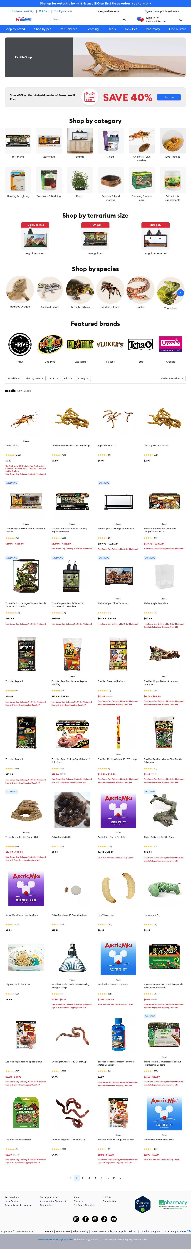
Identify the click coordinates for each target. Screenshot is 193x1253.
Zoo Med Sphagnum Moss (18, 1139)
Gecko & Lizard (50, 306)
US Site (107, 1197)
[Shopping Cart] (185, 21)
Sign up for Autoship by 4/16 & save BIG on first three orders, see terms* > (95, 3)
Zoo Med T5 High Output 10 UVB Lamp (117, 759)
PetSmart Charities (84, 1205)
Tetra (140, 361)
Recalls (49, 1231)
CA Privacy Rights (150, 1231)
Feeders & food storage (111, 198)
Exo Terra (80, 361)
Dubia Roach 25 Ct (61, 837)
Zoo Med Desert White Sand (112, 681)
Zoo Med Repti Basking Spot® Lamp (23, 1061)
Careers (78, 1201)
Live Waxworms (106, 915)
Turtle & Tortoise (80, 306)
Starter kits (48, 156)
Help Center (11, 1201)
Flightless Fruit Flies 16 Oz (17, 984)
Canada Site (110, 1201)
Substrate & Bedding (49, 196)
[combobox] (89, 19)
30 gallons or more (155, 253)
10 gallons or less (35, 253)
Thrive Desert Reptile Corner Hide (22, 837)
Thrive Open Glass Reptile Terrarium (116, 528)
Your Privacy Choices (176, 1231)
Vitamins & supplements (172, 198)
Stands (80, 156)
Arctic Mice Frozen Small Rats (112, 837)
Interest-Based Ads (101, 1231)
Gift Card (44, 11)
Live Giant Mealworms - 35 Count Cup (71, 445)
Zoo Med (50, 361)
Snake (140, 306)
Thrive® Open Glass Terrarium (113, 603)
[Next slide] (180, 292)
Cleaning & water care (142, 198)
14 (114, 1178)
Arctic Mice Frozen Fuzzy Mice (113, 984)
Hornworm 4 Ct (151, 915)
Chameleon (170, 308)
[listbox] (95, 238)
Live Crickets (12, 445)
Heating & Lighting (18, 196)
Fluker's (110, 361)
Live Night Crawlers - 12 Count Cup (69, 1061)
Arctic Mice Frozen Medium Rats (21, 915)
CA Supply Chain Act (126, 1231)
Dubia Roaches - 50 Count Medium (69, 915)
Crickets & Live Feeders (142, 158)
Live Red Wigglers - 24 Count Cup (68, 1139)
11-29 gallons (95, 253)
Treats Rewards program (18, 1205)
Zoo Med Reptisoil (14, 681)
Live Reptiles (172, 156)
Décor (79, 196)
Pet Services (12, 1197)
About (77, 1197)
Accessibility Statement (53, 1201)
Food (111, 156)
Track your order (63, 11)
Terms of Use (63, 1231)
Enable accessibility (23, 11)
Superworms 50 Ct (107, 445)
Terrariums (18, 156)
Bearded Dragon (20, 306)
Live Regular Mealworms (156, 445)
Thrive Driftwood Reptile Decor (159, 837)
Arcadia (170, 361)
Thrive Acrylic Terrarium (156, 603)
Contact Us (46, 1205)
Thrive (20, 361)
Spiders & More (110, 306)
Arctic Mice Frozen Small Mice (159, 1139)
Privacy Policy (81, 1231)
